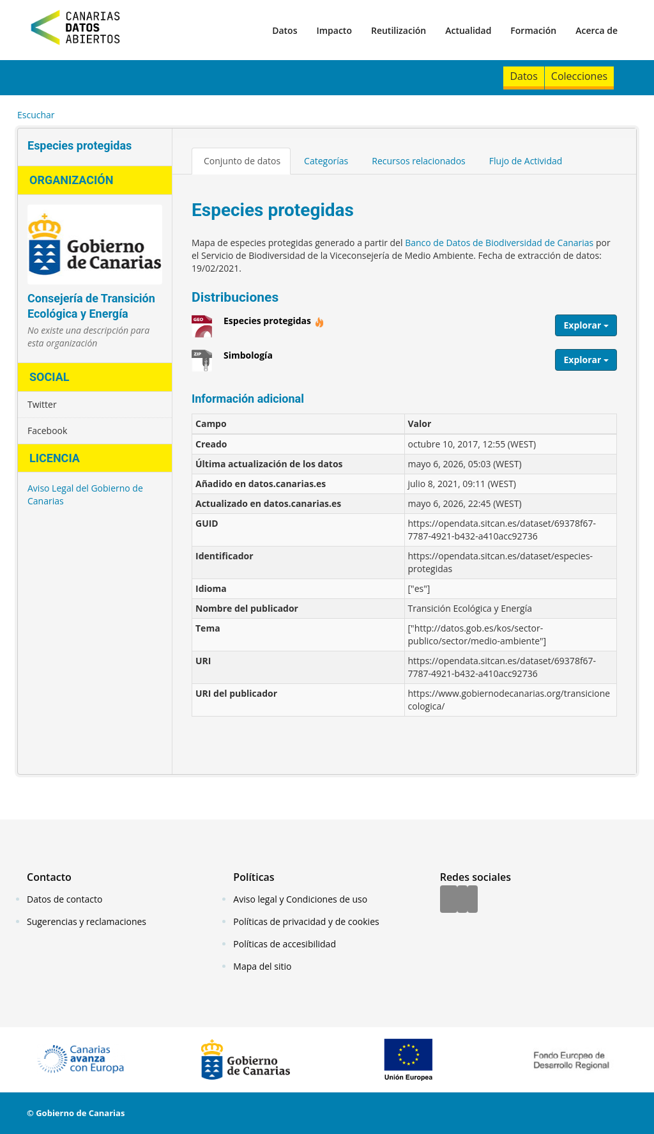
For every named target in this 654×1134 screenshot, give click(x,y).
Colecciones (579, 76)
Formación (533, 30)
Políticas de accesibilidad (284, 944)
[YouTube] (473, 900)
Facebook (47, 430)
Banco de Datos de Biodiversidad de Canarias (499, 243)
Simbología (248, 360)
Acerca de (596, 30)
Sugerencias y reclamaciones (86, 921)
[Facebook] (448, 900)
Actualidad (468, 30)
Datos (284, 30)
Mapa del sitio (262, 966)
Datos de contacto (64, 899)
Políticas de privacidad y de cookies (306, 921)
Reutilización (398, 30)
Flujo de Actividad (526, 161)
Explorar (586, 325)
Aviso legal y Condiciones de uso (300, 899)
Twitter (42, 404)
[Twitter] (462, 900)
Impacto (334, 30)
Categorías (326, 161)
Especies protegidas (274, 325)
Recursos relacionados (419, 161)
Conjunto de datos (242, 161)
